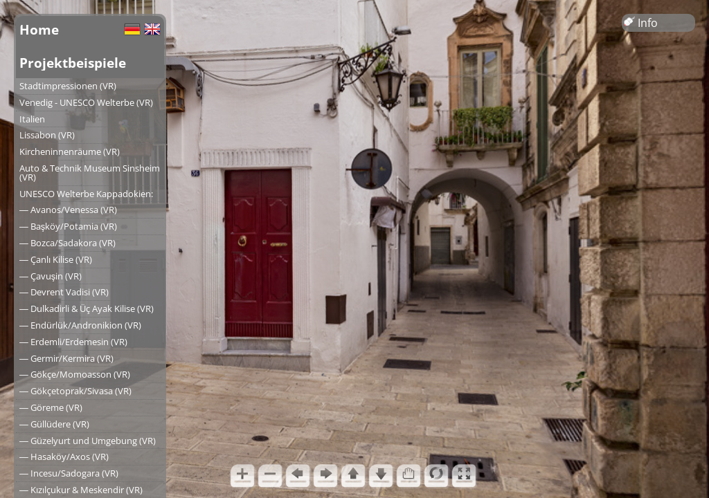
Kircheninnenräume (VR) (69, 151)
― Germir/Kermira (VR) (66, 358)
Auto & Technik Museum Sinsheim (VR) (89, 172)
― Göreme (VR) (50, 407)
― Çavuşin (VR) (50, 276)
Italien (32, 119)
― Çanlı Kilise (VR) (55, 259)
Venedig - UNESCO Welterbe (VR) (86, 102)
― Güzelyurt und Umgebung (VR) (87, 440)
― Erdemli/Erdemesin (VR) (73, 341)
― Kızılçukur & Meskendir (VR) (81, 489)
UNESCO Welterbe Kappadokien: (86, 193)
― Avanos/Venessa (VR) (68, 209)
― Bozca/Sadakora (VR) (67, 243)
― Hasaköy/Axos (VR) (64, 456)
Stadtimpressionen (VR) (67, 86)
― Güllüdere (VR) (54, 424)
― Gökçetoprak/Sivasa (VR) (75, 391)
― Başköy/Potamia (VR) (68, 226)
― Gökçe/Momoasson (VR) (74, 374)
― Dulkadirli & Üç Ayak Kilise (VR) (86, 308)
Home (39, 29)
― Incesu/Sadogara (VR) (68, 473)
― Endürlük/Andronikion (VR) (80, 325)
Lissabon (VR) (47, 135)
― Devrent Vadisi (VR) (64, 292)
